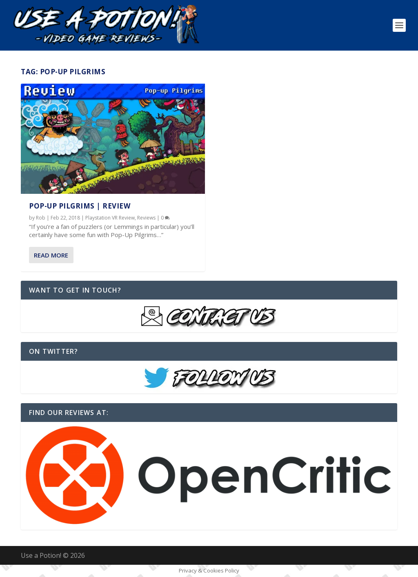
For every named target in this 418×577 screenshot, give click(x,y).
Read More (51, 255)
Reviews (146, 217)
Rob (40, 217)
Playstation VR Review (110, 217)
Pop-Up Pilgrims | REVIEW (79, 206)
